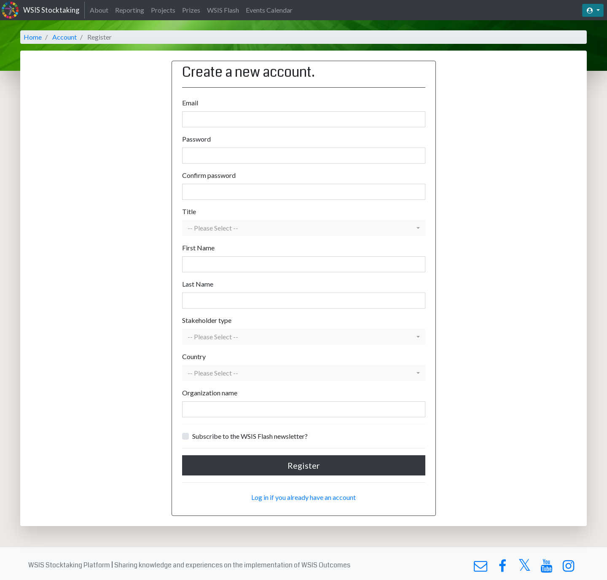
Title (189, 211)
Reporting (129, 10)
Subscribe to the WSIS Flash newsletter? (250, 436)
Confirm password (209, 175)
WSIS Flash (223, 10)
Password (196, 139)
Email (190, 103)
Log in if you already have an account (303, 497)
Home (33, 37)
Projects (163, 10)
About (99, 10)
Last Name (197, 284)
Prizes (191, 10)
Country (194, 356)
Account (64, 37)
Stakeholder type (206, 320)
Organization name (209, 393)
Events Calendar (269, 10)
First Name (198, 248)
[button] (303, 228)
